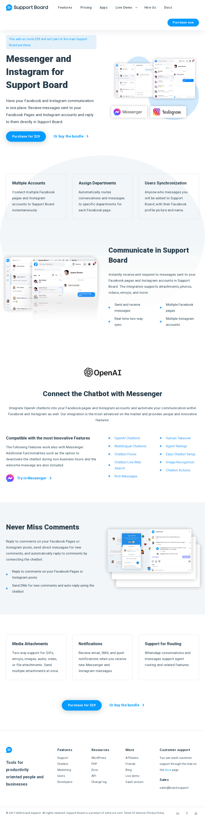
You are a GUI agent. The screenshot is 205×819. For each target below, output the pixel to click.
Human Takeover (178, 438)
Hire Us (150, 7)
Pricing (86, 7)
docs (168, 769)
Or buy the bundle (68, 136)
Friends (131, 763)
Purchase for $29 (26, 136)
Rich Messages (126, 476)
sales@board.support (174, 787)
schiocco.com (114, 812)
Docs (168, 7)
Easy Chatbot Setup (180, 454)
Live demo (133, 775)
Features (65, 7)
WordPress (98, 757)
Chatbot (62, 763)
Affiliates (132, 757)
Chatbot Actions (178, 470)
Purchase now (183, 22)
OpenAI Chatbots (127, 438)
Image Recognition (180, 462)
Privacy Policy (155, 812)
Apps (104, 7)
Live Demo (124, 7)
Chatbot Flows (125, 454)
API (93, 775)
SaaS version (134, 782)
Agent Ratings (176, 446)
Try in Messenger (26, 478)
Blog (129, 769)
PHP (94, 763)
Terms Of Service (134, 812)
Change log (99, 782)
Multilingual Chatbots (130, 446)
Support (62, 757)
